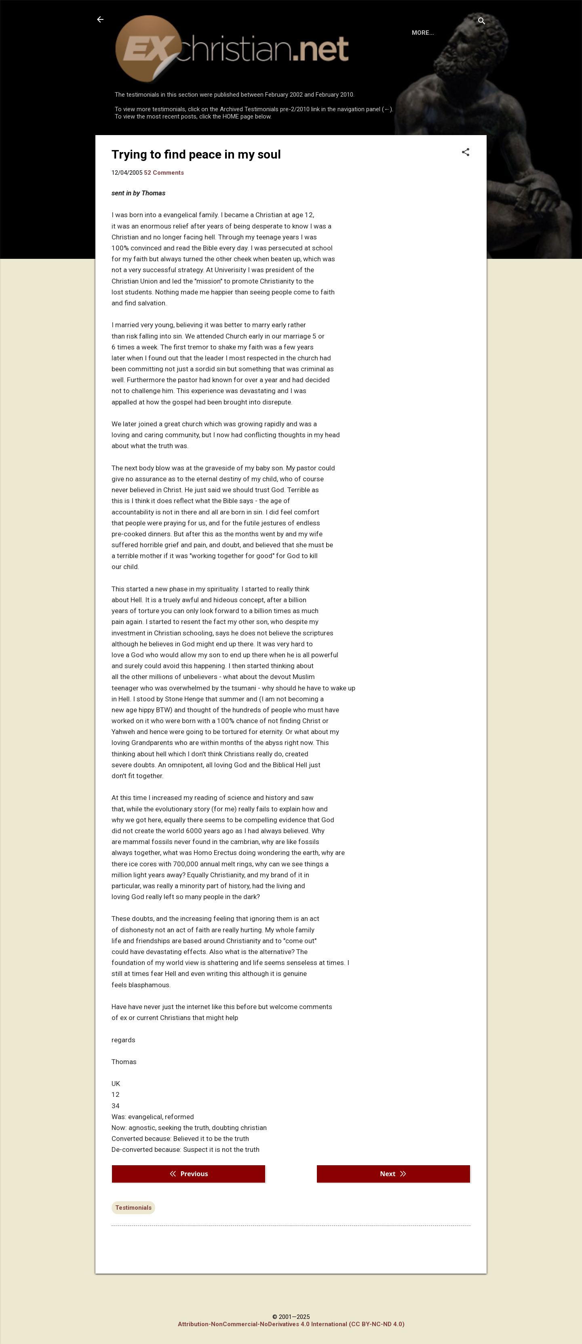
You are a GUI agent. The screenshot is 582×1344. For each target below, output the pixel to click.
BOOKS (164, 142)
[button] (465, 186)
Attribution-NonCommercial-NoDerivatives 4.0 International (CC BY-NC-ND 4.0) (291, 1324)
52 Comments (164, 206)
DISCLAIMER (207, 142)
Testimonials (133, 1241)
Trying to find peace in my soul (196, 187)
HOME (130, 142)
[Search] (482, 22)
